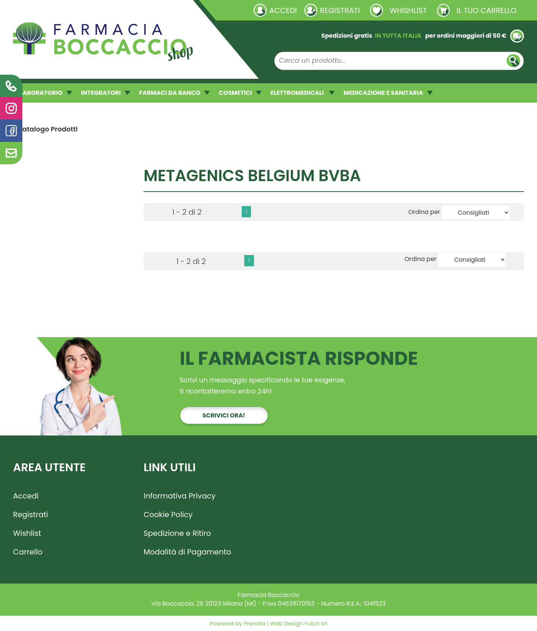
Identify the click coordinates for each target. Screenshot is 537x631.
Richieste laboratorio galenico (57, 10)
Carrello (28, 552)
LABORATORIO (46, 92)
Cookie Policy (168, 514)
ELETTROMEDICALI (302, 92)
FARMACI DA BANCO (174, 92)
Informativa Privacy (180, 496)
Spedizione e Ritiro (177, 533)
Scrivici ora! (223, 415)
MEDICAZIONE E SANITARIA (388, 92)
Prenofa (254, 623)
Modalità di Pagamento (187, 552)
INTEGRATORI (105, 92)
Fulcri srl (316, 623)
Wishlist (27, 533)
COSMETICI (240, 92)
